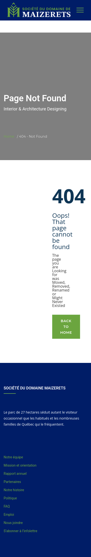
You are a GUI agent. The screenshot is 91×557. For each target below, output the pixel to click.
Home (9, 136)
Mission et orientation (20, 465)
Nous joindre (13, 523)
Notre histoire (14, 490)
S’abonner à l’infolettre (20, 531)
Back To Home (66, 327)
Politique (10, 498)
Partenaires (12, 482)
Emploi (9, 514)
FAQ (7, 506)
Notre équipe (13, 457)
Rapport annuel (15, 473)
